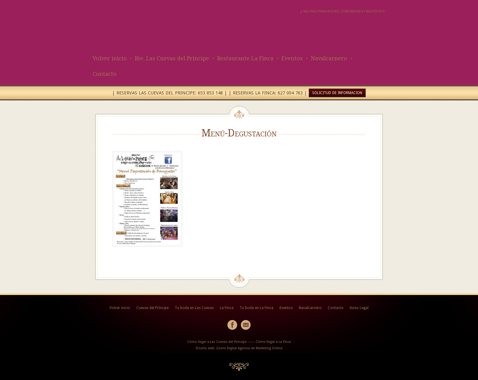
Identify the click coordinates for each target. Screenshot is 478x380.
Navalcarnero (329, 58)
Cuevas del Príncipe (152, 308)
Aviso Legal (359, 308)
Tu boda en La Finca (256, 308)
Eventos (292, 58)
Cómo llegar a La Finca (273, 342)
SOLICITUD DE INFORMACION (337, 93)
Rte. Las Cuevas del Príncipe (172, 58)
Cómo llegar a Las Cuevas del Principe (217, 342)
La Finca (227, 308)
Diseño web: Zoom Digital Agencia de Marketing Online (239, 348)
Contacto (104, 74)
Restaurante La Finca (245, 58)
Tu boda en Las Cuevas (194, 308)
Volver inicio (110, 58)
